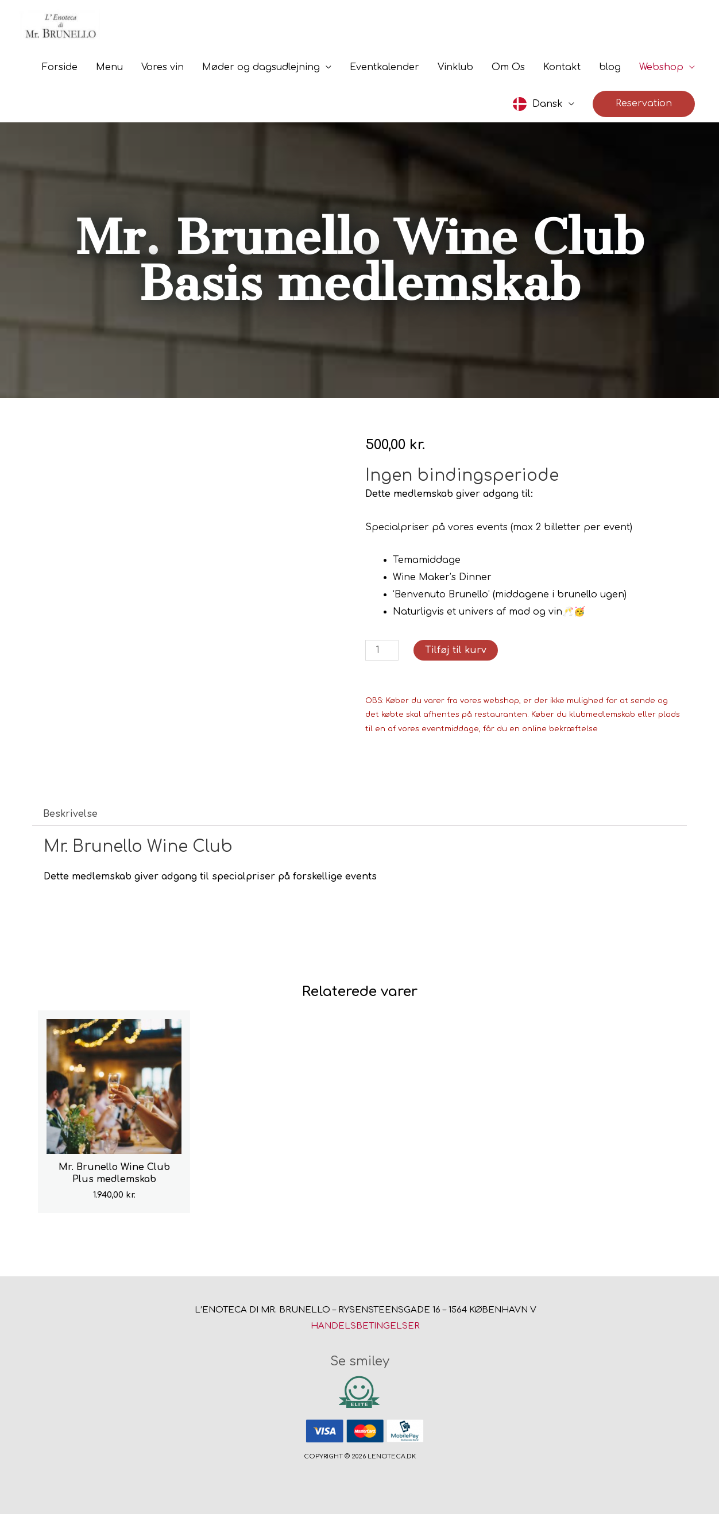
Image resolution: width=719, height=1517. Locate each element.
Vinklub (455, 70)
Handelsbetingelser (365, 1329)
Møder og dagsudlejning (261, 70)
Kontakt (562, 70)
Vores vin (162, 70)
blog (610, 70)
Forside (60, 70)
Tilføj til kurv (455, 653)
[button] (644, 107)
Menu (109, 70)
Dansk (547, 107)
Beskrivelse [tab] (70, 817)
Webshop (661, 70)
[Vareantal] (382, 653)
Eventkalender (384, 70)
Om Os (508, 70)
